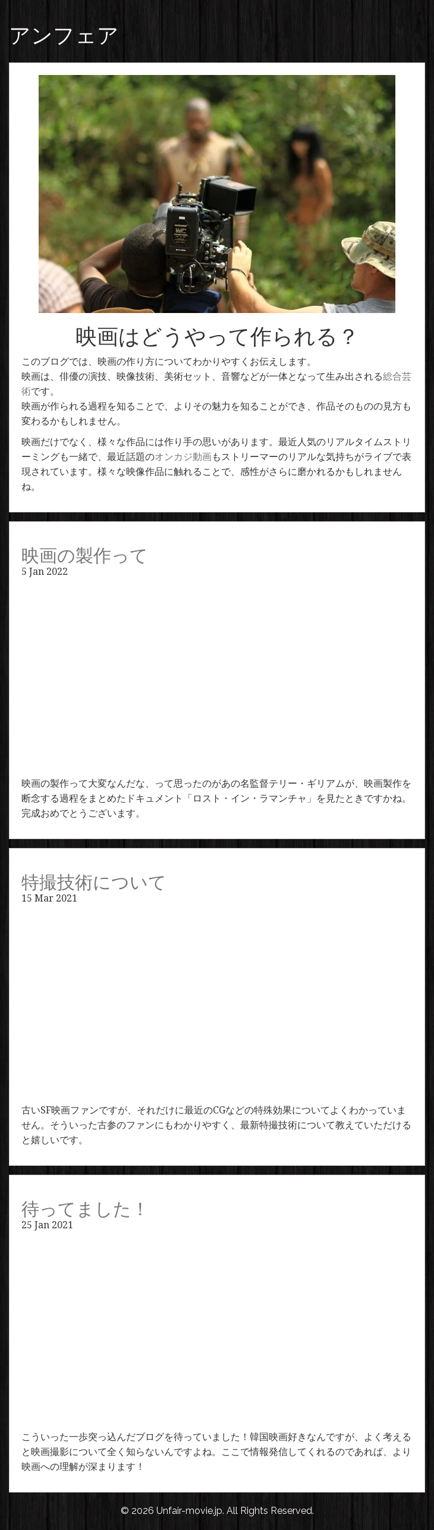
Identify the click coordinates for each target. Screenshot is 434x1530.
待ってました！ (85, 1209)
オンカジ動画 (183, 456)
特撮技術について (93, 882)
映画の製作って (84, 555)
